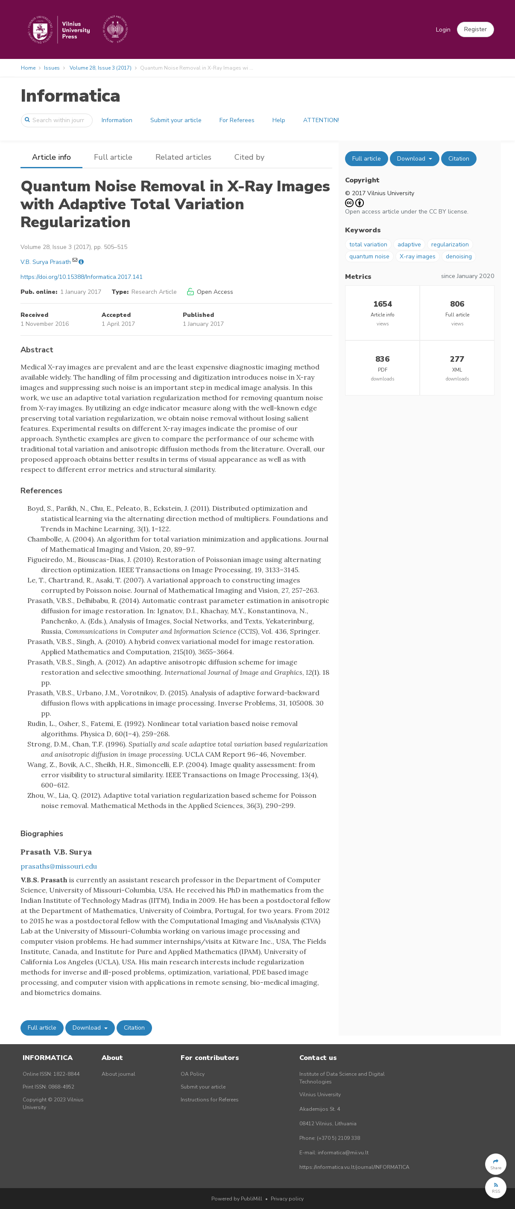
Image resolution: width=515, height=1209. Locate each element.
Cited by (249, 157)
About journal (118, 1074)
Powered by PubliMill (236, 1198)
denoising (459, 256)
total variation (368, 244)
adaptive (409, 244)
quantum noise (369, 256)
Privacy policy (287, 1198)
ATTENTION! (321, 120)
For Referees (237, 120)
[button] (475, 29)
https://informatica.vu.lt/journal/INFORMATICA (354, 1167)
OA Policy (193, 1074)
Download (87, 1028)
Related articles (183, 157)
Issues (52, 67)
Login (443, 30)
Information (117, 120)
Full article (113, 157)
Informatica (70, 96)
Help (278, 120)
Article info (51, 157)
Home (28, 67)
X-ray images (418, 256)
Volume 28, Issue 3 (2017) (101, 67)
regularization (450, 244)
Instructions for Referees (210, 1099)
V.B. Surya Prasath (45, 262)
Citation (134, 1028)
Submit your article (176, 120)
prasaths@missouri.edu (58, 866)
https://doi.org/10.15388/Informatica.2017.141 (81, 277)
